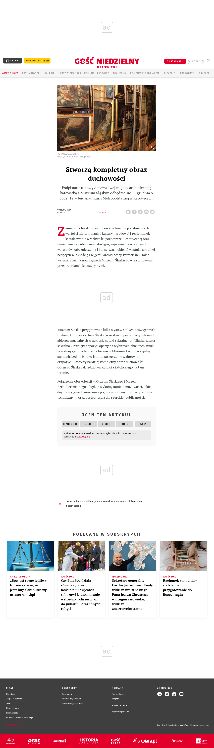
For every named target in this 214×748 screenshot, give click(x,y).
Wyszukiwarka (208, 61)
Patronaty (187, 73)
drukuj (147, 211)
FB (135, 211)
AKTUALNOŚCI (30, 73)
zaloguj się (195, 61)
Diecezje (169, 73)
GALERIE (49, 73)
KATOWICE (70, 501)
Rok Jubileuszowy (96, 73)
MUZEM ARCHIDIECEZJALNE (129, 501)
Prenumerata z (37, 61)
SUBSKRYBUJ (175, 61)
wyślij (153, 211)
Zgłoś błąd (14, 725)
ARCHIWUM (119, 73)
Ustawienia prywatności (72, 703)
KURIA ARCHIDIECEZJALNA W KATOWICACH (95, 501)
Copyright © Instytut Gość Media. (171, 725)
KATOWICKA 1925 (70, 73)
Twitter (141, 211)
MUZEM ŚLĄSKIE (73, 505)
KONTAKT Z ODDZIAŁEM (144, 73)
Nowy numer (10, 73)
